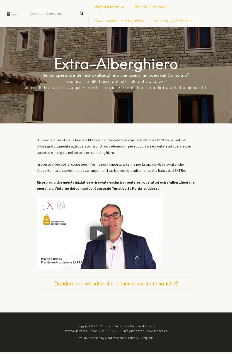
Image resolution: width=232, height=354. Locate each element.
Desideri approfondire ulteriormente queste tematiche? (116, 283)
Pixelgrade (146, 338)
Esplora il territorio (150, 7)
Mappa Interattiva (109, 7)
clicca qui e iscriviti (80, 87)
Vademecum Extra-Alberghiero (119, 20)
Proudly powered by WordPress (98, 338)
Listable (130, 338)
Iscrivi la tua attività (171, 20)
